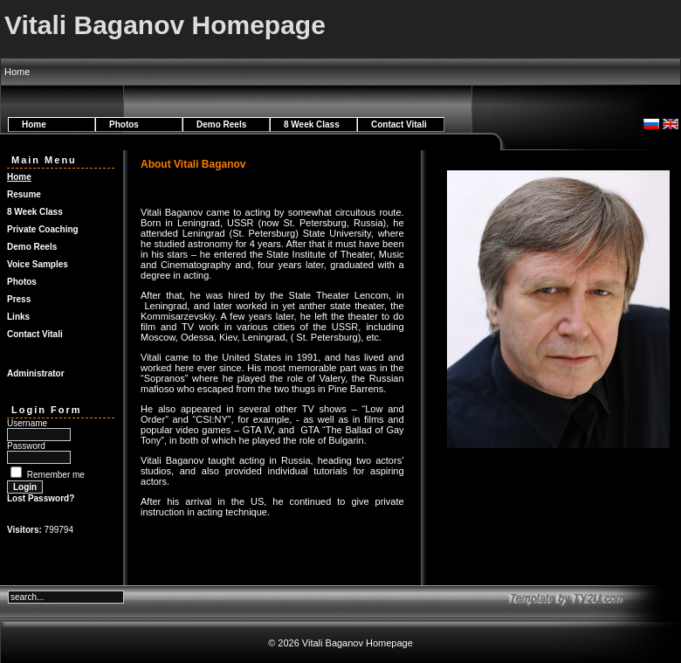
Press (19, 299)
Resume (24, 194)
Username (27, 423)
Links (18, 316)
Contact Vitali (399, 124)
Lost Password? (40, 498)
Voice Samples (37, 264)
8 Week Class (312, 124)
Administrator (36, 373)
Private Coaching (43, 229)
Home (34, 124)
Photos (124, 124)
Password (26, 446)
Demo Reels (221, 124)
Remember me (56, 475)
